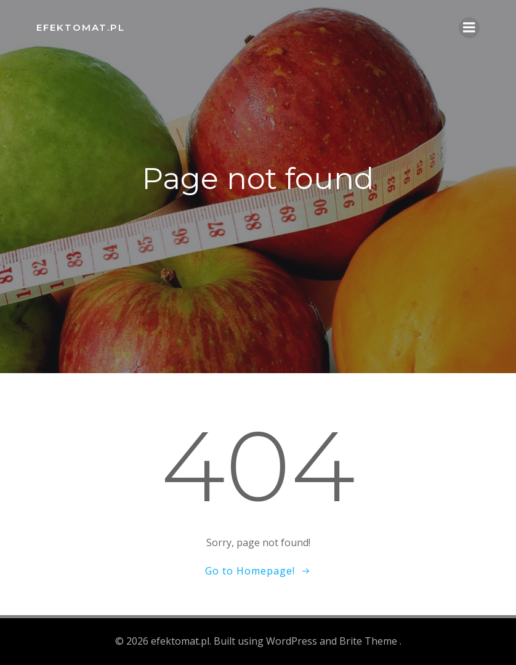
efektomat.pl (80, 27)
